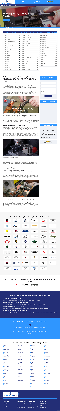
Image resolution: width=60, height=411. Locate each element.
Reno (32, 370)
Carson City (5, 365)
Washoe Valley (47, 370)
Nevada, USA (43, 407)
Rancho (32, 369)
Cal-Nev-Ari (5, 359)
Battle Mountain (6, 349)
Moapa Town (33, 346)
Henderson (19, 358)
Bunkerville (5, 358)
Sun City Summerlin (48, 358)
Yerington (46, 383)
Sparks (46, 348)
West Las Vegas (47, 373)
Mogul (32, 349)
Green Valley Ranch (21, 353)
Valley (46, 367)
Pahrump (32, 360)
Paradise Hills (33, 365)
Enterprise (5, 377)
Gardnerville (6, 383)
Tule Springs (47, 366)
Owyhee (32, 359)
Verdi (45, 369)
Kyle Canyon (19, 367)
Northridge (33, 356)
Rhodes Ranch (33, 372)
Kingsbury (19, 366)
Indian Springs (20, 362)
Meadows (19, 383)
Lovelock (19, 377)
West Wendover (47, 374)
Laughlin (19, 372)
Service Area (15, 5)
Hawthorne (19, 356)
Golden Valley (20, 346)
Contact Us (10, 5)
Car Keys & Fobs (7, 3)
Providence (33, 367)
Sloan (32, 383)
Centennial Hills (6, 366)
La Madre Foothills (20, 369)
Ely (4, 376)
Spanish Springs (47, 346)
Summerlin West (47, 356)
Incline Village (20, 359)
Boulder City (6, 355)
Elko (4, 374)
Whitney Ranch (47, 377)
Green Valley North (21, 352)
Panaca (32, 362)
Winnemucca (47, 380)
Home (2, 5)
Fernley (5, 380)
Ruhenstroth (33, 376)
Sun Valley (46, 359)
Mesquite (19, 384)
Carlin (5, 363)
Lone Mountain (20, 374)
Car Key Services (6, 403)
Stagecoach (46, 352)
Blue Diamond (6, 353)
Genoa (5, 386)
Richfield (32, 373)
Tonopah (46, 363)
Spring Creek (47, 349)
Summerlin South (47, 355)
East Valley (5, 372)
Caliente (5, 362)
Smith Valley (33, 384)
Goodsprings (20, 348)
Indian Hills (19, 360)
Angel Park (5, 346)
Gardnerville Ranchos (7, 384)
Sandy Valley (33, 377)
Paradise (32, 363)
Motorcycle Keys (6, 405)
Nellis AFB (32, 352)
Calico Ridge (6, 360)
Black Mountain (6, 352)
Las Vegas (19, 370)
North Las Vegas (33, 355)
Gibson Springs (20, 345)
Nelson (32, 353)
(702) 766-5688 (43, 403)
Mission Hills (33, 345)
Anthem (5, 348)
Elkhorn (5, 373)
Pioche (32, 366)
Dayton (5, 369)
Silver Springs (33, 380)
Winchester (46, 379)
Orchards (32, 358)
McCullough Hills (20, 380)
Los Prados (19, 376)
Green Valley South (20, 355)
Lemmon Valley (20, 373)
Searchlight (33, 379)
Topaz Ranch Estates (48, 365)
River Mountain (33, 374)
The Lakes (46, 362)
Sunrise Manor (47, 360)
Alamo (5, 345)
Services (5, 5)
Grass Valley (19, 349)
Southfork (32, 386)
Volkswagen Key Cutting (9, 27)
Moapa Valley (33, 348)
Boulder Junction (6, 356)
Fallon (5, 379)
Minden (19, 386)
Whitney (46, 376)
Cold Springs (6, 367)
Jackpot (19, 363)
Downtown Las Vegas (7, 370)
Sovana (46, 345)
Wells (45, 372)
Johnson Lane (20, 365)
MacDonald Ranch (20, 379)
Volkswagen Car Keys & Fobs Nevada (31, 394)
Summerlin (46, 353)
